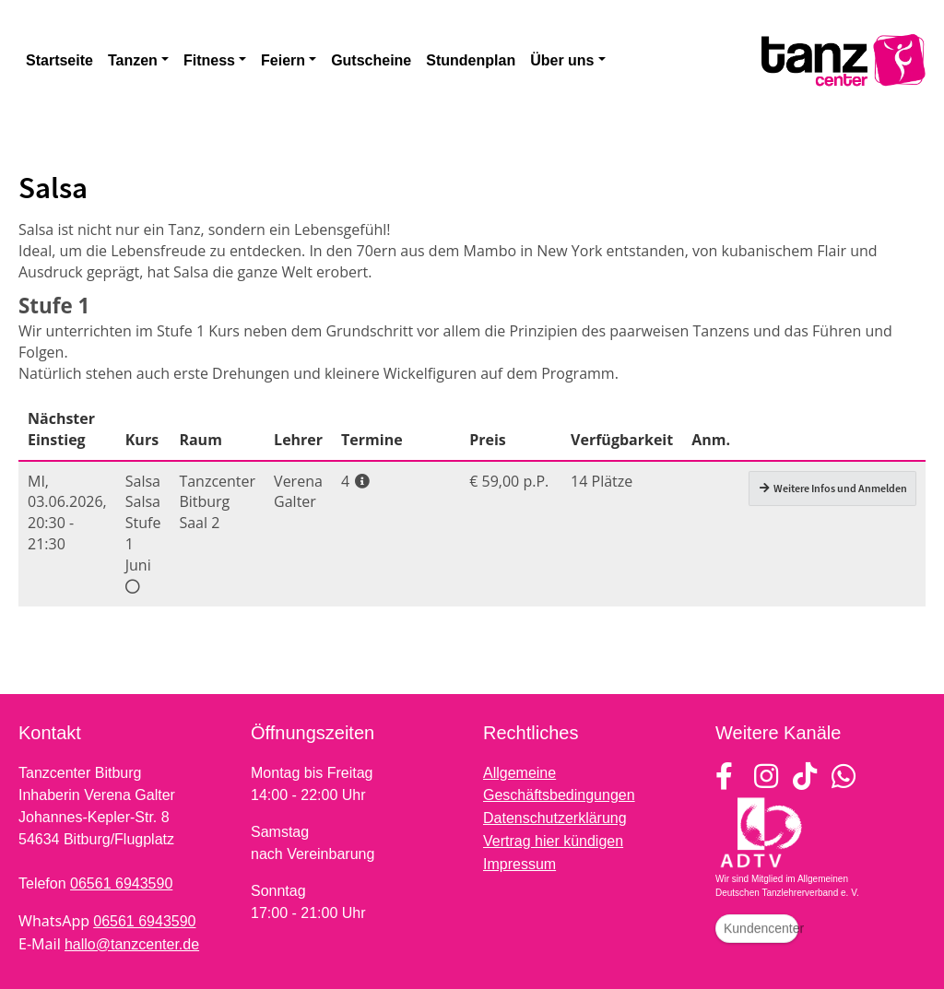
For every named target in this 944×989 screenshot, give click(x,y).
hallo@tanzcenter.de (132, 944)
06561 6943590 (121, 883)
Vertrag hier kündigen (553, 841)
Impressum (519, 864)
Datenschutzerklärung (555, 818)
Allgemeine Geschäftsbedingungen (559, 784)
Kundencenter (761, 928)
